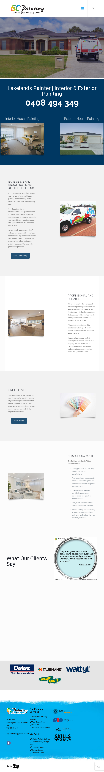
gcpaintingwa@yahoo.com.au (18, 734)
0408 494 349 (52, 103)
